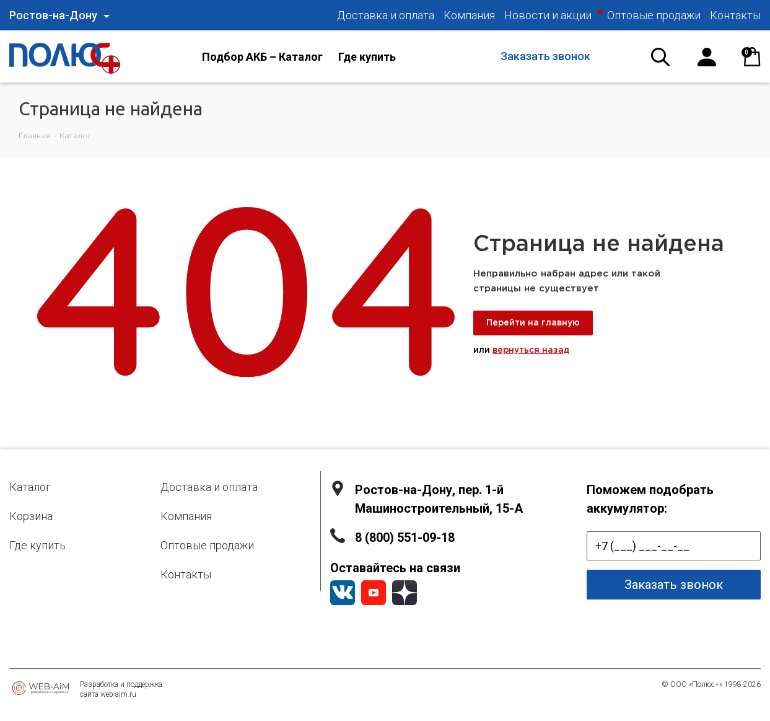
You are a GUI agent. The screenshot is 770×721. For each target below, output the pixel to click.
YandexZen (404, 592)
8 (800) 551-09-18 (405, 537)
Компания (186, 516)
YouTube (373, 592)
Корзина (31, 516)
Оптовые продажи (207, 545)
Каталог (30, 486)
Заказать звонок (545, 56)
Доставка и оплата (209, 486)
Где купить (37, 545)
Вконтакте (342, 592)
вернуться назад (530, 350)
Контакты (185, 574)
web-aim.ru (118, 694)
